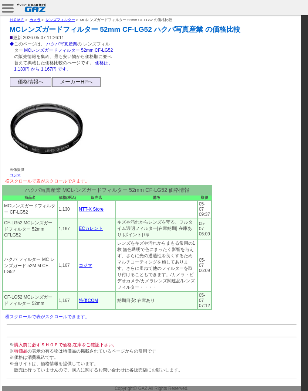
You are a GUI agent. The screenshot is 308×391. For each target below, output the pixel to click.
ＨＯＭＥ (17, 20)
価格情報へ (31, 82)
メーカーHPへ (76, 82)
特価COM (88, 300)
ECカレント (91, 228)
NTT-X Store (91, 209)
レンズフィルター (60, 20)
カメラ (35, 20)
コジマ (15, 175)
